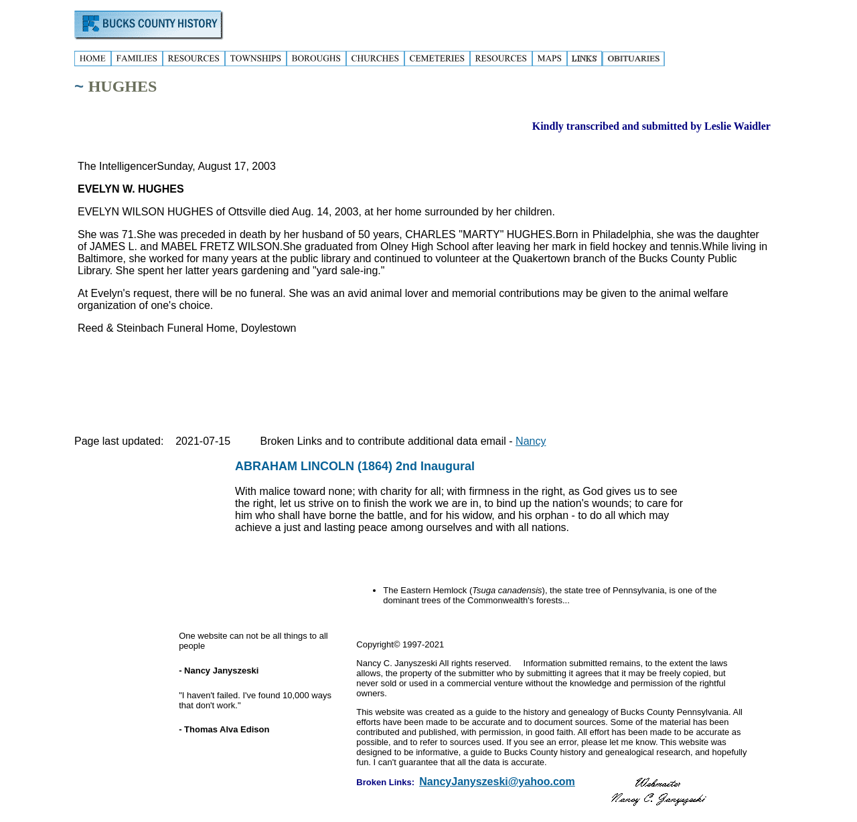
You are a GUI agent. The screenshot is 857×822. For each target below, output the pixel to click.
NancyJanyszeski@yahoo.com (497, 781)
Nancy (531, 441)
